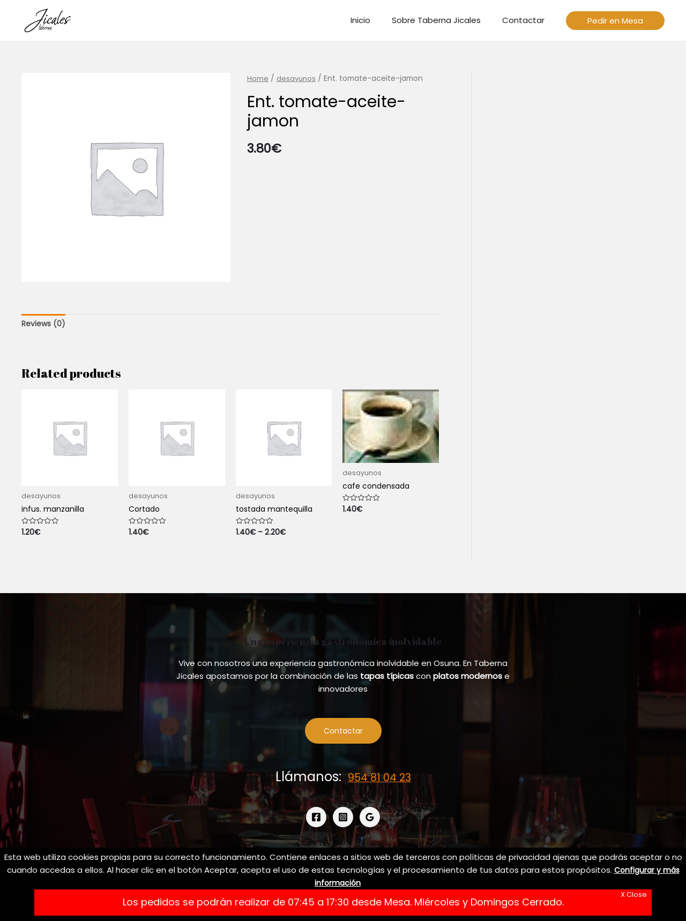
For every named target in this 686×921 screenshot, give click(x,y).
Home (258, 78)
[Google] (370, 820)
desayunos (297, 78)
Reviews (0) (44, 324)
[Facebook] (316, 820)
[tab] (44, 324)
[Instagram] (343, 820)
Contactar (343, 733)
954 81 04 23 (379, 780)
